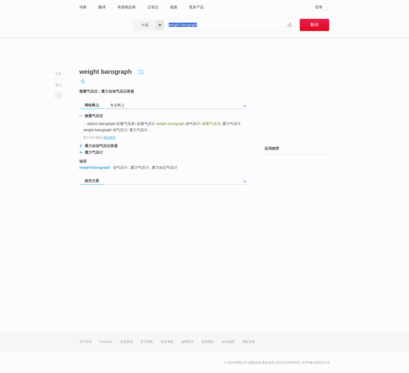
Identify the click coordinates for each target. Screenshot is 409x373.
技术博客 (167, 342)
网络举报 (248, 342)
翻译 (102, 7)
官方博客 (147, 342)
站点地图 (228, 342)
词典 (83, 7)
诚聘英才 (187, 342)
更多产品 (196, 7)
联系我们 (208, 342)
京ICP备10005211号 (315, 362)
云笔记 (152, 7)
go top (58, 95)
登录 (318, 7)
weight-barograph (94, 167)
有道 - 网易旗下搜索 (100, 25)
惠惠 (173, 7)
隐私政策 (255, 362)
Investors (106, 342)
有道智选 (126, 342)
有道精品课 (126, 7)
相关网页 (109, 138)
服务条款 (268, 362)
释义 (58, 85)
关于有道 (85, 342)
